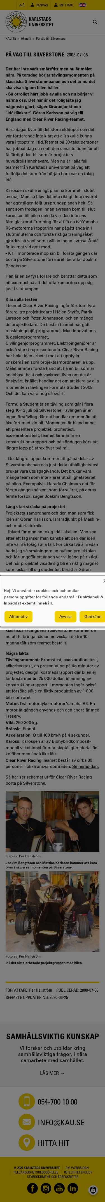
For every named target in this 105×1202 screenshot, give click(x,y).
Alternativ (18, 616)
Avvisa (65, 616)
